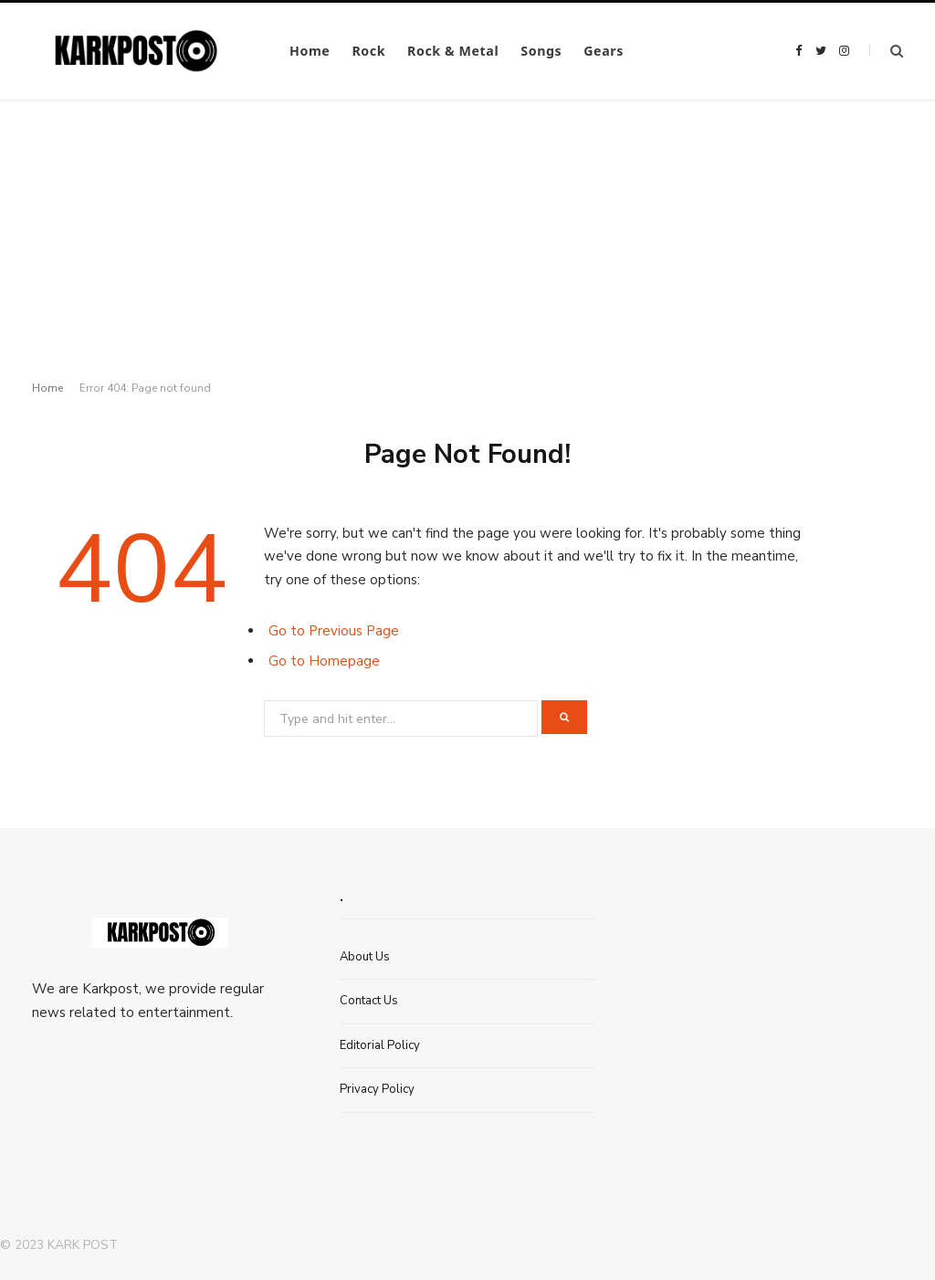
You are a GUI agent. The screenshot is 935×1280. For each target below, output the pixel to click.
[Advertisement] (467, 237)
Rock (368, 50)
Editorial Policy (380, 1045)
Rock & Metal (453, 50)
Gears (603, 50)
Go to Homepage (324, 661)
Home (309, 50)
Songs (541, 50)
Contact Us (369, 1000)
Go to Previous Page (333, 631)
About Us (365, 957)
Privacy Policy (377, 1089)
